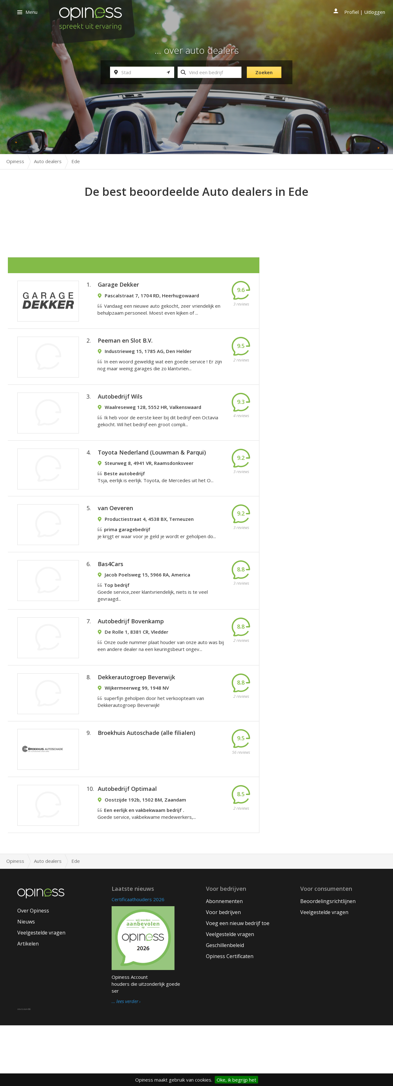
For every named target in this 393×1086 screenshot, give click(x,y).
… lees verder (125, 1062)
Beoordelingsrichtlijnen (328, 961)
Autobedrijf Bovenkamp (131, 660)
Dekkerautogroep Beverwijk (136, 722)
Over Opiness (33, 971)
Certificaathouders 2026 (138, 960)
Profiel (351, 12)
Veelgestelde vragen (41, 993)
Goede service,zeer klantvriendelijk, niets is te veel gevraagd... (152, 625)
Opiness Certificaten (229, 1016)
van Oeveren (115, 535)
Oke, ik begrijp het (236, 1080)
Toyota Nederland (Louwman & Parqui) (152, 473)
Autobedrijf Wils (120, 411)
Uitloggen (374, 12)
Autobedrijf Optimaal (127, 846)
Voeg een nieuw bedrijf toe (237, 983)
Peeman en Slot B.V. (125, 349)
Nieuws (26, 982)
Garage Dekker (118, 287)
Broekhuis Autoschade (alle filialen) (146, 784)
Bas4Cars (110, 597)
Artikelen (28, 1004)
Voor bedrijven (223, 972)
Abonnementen (224, 961)
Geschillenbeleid (225, 1005)
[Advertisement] (196, 217)
